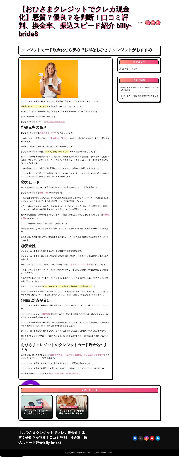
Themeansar (107, 453)
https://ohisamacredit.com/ (54, 122)
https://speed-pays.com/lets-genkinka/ (64, 374)
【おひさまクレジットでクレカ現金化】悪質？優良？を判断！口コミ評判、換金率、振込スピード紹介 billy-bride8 (75, 22)
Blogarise (95, 453)
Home (140, 23)
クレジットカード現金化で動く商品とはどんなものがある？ (36, 414)
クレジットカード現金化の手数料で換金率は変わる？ (71, 413)
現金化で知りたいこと (128, 70)
